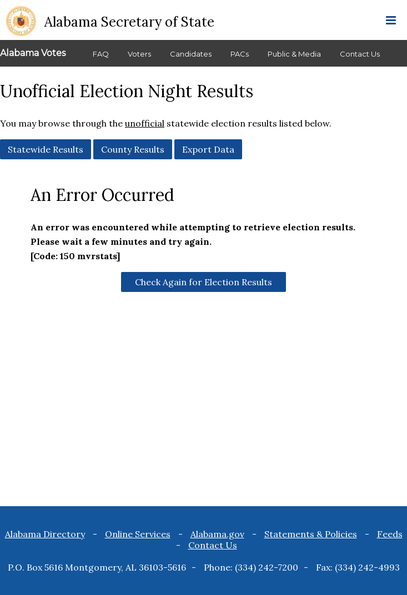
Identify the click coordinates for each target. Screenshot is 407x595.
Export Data (208, 149)
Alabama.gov (217, 533)
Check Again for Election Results (203, 282)
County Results (132, 149)
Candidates (191, 53)
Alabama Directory (45, 533)
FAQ (101, 53)
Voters (139, 53)
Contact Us (360, 53)
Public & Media (294, 53)
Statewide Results (45, 149)
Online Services (137, 533)
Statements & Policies (310, 533)
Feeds (390, 533)
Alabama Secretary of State (129, 22)
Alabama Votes (33, 53)
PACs (239, 53)
